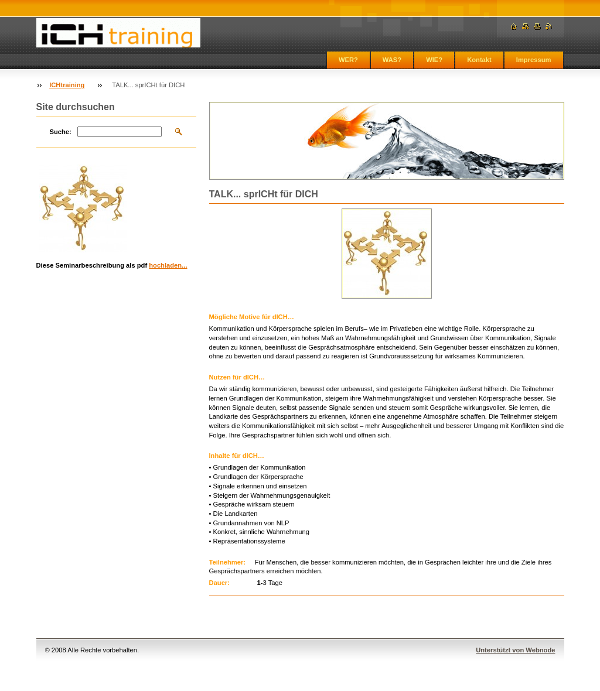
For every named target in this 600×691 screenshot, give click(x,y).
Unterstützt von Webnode (515, 650)
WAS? (392, 59)
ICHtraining (66, 84)
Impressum (533, 59)
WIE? (434, 59)
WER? (348, 59)
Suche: (60, 131)
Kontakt (479, 59)
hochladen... (168, 265)
